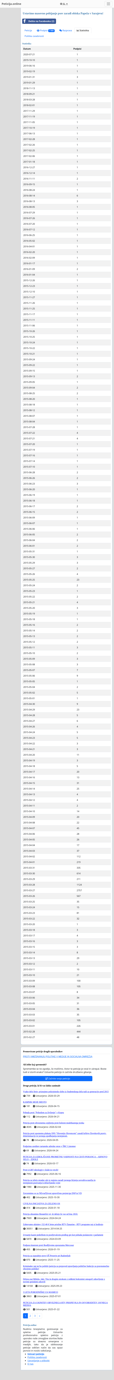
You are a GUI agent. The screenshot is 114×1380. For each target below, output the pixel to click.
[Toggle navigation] (108, 4)
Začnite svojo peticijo (57, 1078)
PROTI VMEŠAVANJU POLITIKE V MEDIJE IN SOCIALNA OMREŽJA (57, 1056)
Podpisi (46, 30)
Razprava (65, 30)
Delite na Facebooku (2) (38, 21)
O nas (30, 1363)
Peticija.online (11, 4)
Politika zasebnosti (34, 36)
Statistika (83, 30)
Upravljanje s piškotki (38, 1360)
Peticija (28, 30)
